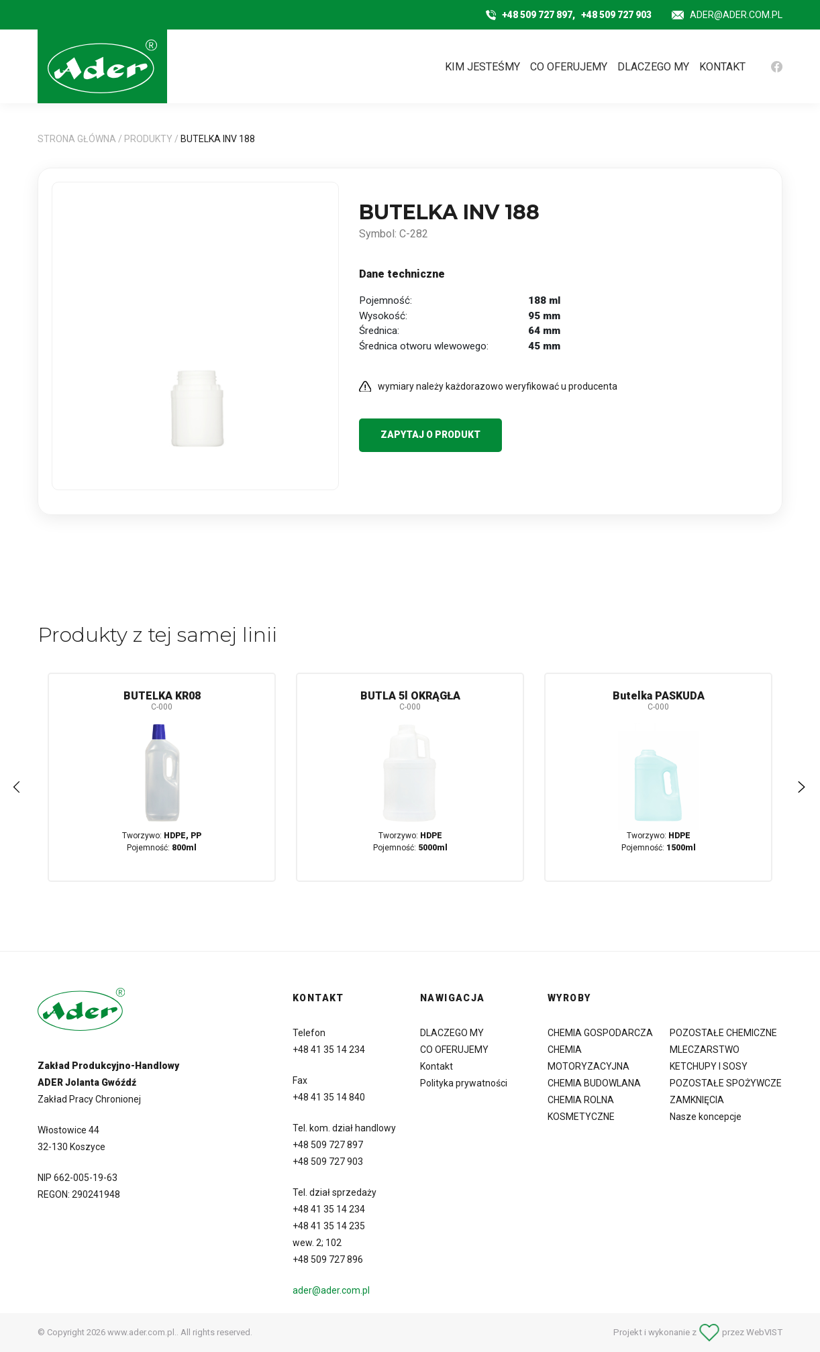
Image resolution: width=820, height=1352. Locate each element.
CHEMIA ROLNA (581, 1099)
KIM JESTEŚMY (482, 66)
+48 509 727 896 (328, 1259)
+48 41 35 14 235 (329, 1226)
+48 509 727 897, (538, 14)
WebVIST (764, 1332)
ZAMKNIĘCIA (697, 1099)
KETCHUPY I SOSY (709, 1066)
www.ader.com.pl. (141, 1332)
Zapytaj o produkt (430, 434)
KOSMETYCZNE (581, 1116)
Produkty (148, 138)
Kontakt (436, 1066)
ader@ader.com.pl (736, 14)
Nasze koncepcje (705, 1116)
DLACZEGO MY (653, 66)
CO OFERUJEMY (568, 66)
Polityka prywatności (463, 1083)
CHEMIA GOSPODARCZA (600, 1032)
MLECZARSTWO (704, 1049)
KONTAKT (722, 66)
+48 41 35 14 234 (329, 1049)
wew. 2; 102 (317, 1242)
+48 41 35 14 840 (329, 1097)
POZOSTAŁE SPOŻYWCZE (726, 1083)
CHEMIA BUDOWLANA (594, 1083)
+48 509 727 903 (616, 14)
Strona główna (77, 138)
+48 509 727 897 (328, 1144)
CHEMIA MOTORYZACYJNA (588, 1058)
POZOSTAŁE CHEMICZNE (723, 1032)
